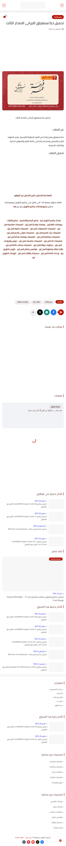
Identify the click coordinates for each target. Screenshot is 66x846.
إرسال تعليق (55, 406)
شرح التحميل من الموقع (24, 195)
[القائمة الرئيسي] (62, 5)
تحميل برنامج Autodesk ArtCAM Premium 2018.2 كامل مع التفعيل (25, 668)
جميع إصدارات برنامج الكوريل (35, 206)
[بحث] (4, 5)
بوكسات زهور (57, 806)
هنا (14, 206)
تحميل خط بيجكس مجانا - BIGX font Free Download (27, 529)
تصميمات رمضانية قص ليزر (48, 237)
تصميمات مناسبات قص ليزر (30, 241)
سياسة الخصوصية (56, 689)
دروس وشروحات (57, 782)
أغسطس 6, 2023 (39, 526)
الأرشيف (59, 693)
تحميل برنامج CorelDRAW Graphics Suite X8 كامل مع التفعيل (27, 505)
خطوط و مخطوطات (22, 301)
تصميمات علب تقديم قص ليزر (48, 233)
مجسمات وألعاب (56, 822)
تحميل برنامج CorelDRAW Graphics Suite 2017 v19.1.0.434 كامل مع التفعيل (29, 543)
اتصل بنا (59, 701)
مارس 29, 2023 (40, 500)
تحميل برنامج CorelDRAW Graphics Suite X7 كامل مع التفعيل (27, 518)
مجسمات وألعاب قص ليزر (28, 253)
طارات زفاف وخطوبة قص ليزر (51, 249)
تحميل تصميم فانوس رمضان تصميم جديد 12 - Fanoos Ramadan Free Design (35, 598)
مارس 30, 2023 (40, 513)
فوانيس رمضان (57, 817)
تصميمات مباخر (57, 772)
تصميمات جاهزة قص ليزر (17, 229)
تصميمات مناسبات (56, 777)
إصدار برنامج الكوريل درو (50, 220)
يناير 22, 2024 (57, 593)
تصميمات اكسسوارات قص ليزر (42, 229)
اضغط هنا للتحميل (44, 195)
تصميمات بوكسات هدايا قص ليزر (21, 237)
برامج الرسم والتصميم (29, 220)
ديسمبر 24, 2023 (39, 664)
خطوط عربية (36, 301)
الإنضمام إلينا (57, 697)
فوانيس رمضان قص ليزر (27, 249)
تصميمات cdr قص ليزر (53, 241)
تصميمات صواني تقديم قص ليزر (20, 233)
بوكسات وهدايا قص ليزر (35, 224)
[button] (53, 312)
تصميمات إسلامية (56, 761)
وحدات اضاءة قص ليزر (50, 253)
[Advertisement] (33, 55)
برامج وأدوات (58, 17)
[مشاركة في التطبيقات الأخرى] (33, 312)
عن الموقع (58, 705)
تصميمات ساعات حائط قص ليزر (18, 245)
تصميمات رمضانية (56, 766)
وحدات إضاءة (58, 827)
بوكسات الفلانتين (56, 801)
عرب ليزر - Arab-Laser (23, 837)
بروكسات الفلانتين (54, 224)
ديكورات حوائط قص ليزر (43, 245)
